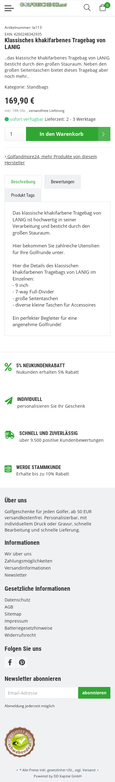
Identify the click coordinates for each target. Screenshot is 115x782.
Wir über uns (18, 554)
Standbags (37, 87)
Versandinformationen (28, 568)
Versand (88, 770)
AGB (9, 607)
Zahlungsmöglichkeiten (28, 561)
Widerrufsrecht (20, 635)
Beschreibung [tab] (23, 182)
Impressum (16, 621)
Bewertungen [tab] (62, 182)
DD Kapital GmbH (68, 776)
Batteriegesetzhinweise (28, 628)
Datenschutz (17, 600)
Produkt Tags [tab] (23, 195)
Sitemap (13, 614)
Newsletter (16, 575)
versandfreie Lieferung (46, 111)
